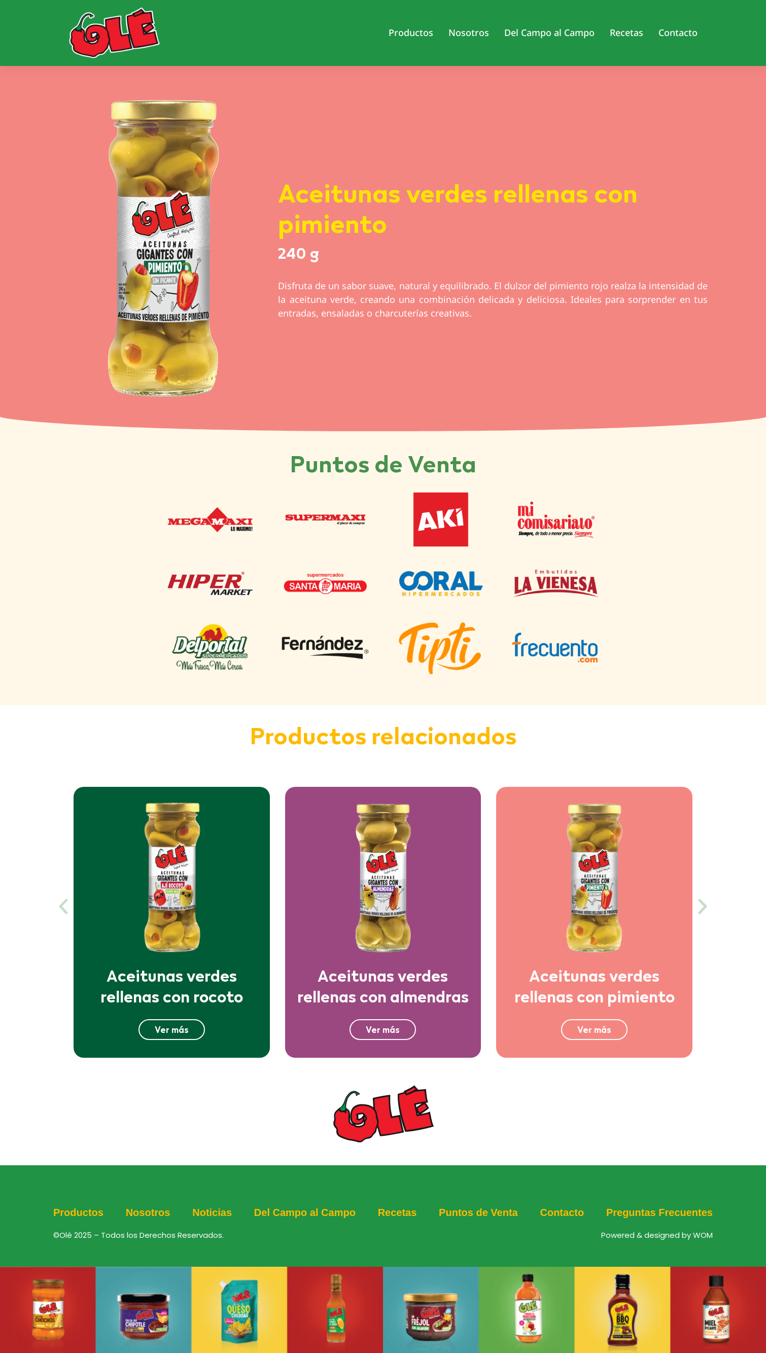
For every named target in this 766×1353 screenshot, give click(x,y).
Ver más (172, 1029)
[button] (63, 906)
